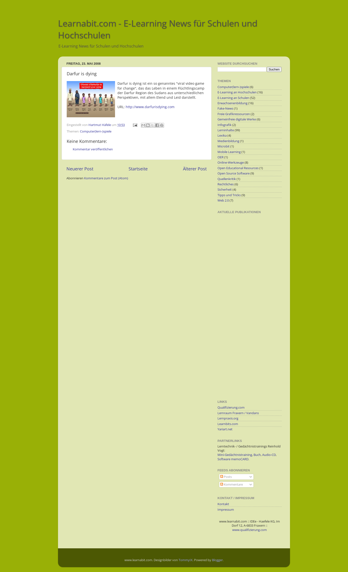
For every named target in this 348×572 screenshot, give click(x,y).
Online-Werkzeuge (231, 162)
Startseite (138, 169)
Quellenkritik (227, 179)
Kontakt (223, 504)
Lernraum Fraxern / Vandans (238, 413)
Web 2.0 (223, 200)
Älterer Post (195, 169)
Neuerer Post (79, 169)
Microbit (224, 146)
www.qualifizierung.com (249, 530)
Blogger (217, 560)
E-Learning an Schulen (233, 98)
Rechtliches (226, 184)
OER (221, 157)
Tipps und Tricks (229, 195)
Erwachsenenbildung (232, 103)
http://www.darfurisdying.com (150, 107)
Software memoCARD (233, 459)
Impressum (226, 510)
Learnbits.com (228, 424)
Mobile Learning (229, 152)
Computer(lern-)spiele (95, 131)
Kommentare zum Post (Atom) (106, 178)
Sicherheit (225, 190)
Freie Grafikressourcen (234, 114)
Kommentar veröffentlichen (93, 149)
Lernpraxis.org (228, 418)
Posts (226, 477)
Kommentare (231, 484)
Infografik (225, 125)
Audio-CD (269, 455)
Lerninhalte (226, 130)
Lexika (222, 135)
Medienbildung (228, 141)
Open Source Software (234, 173)
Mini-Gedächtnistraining (235, 455)
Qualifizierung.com (231, 407)
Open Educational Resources (238, 168)
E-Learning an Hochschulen (237, 92)
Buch (257, 455)
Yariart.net (225, 429)
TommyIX (186, 560)
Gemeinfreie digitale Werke (237, 119)
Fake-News (225, 108)
